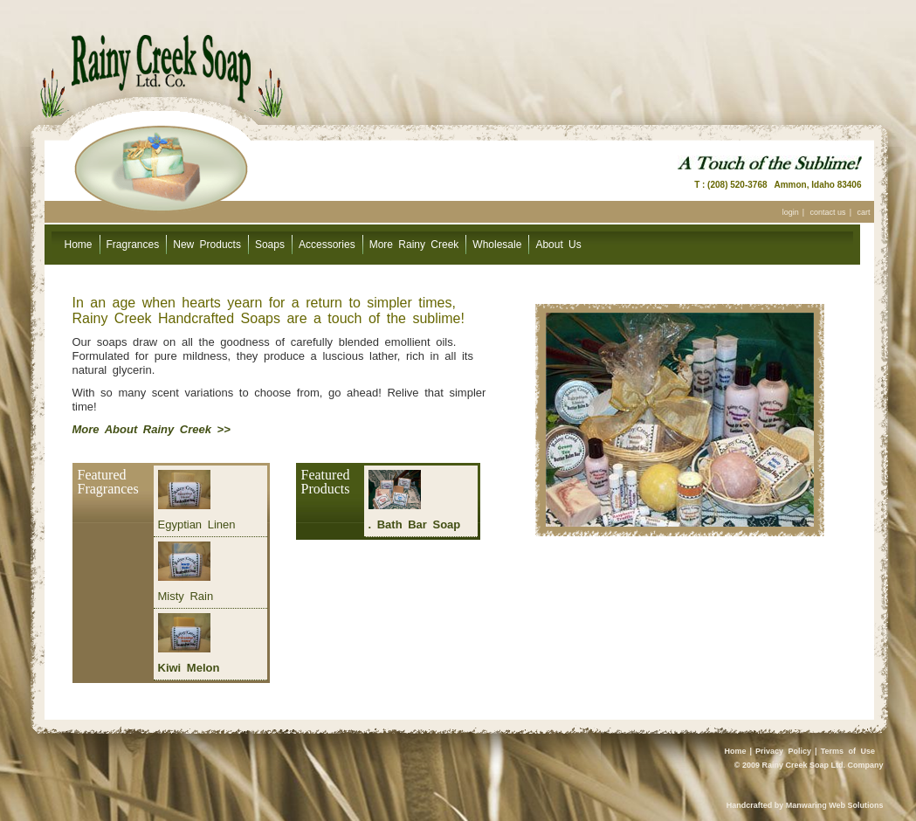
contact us (828, 212)
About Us (558, 244)
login (790, 212)
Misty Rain (186, 596)
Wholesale (496, 244)
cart (863, 212)
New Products (207, 244)
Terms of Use (848, 751)
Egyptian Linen (197, 524)
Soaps (270, 244)
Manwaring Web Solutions (835, 805)
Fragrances (133, 244)
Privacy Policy (783, 751)
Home (79, 244)
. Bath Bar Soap (414, 524)
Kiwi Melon (189, 667)
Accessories (327, 244)
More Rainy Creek (414, 244)
